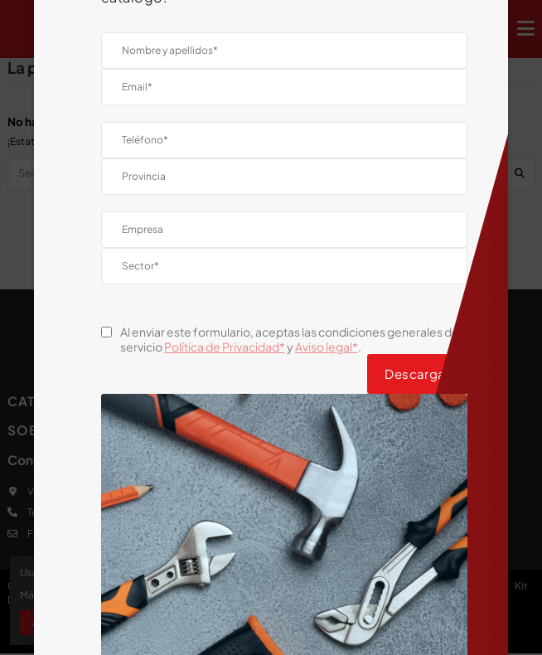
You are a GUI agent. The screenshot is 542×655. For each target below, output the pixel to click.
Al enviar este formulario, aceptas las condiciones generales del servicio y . (291, 339)
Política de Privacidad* (224, 346)
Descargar (417, 373)
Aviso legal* (326, 346)
